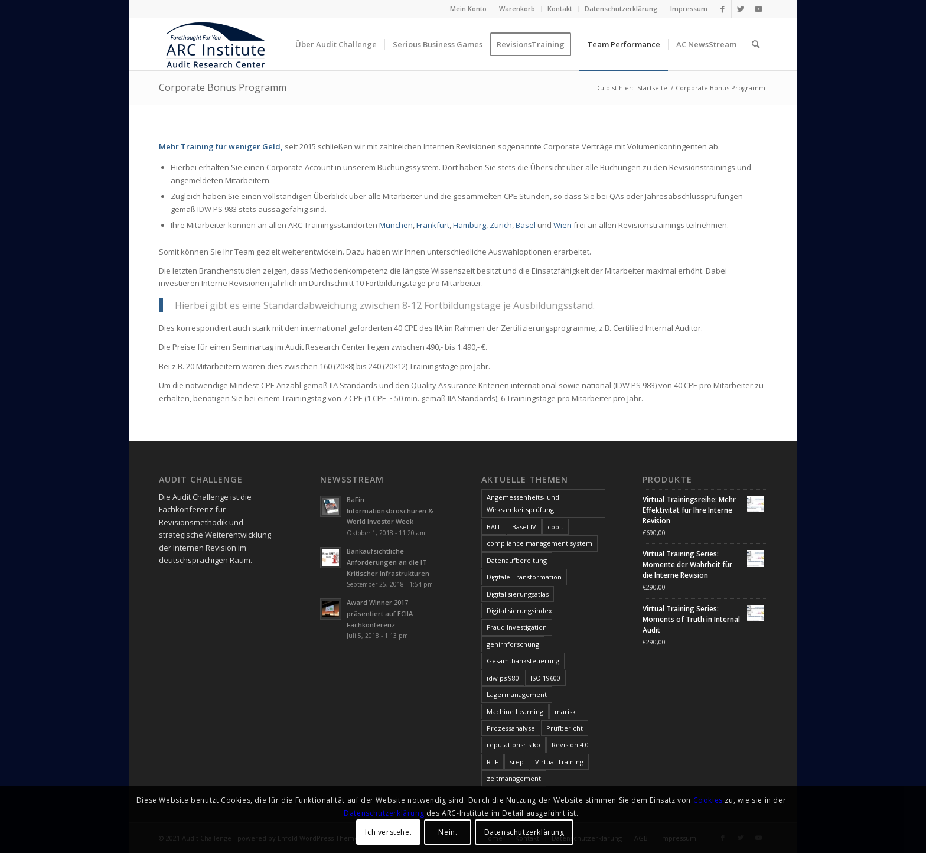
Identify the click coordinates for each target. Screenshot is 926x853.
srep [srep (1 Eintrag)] (517, 761)
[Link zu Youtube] (758, 9)
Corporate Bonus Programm (222, 87)
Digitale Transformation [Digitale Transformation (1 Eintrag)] (524, 576)
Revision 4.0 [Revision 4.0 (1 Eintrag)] (570, 744)
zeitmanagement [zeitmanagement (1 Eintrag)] (514, 778)
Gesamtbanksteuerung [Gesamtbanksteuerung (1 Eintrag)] (523, 660)
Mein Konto (468, 8)
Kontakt (559, 8)
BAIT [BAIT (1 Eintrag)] (494, 526)
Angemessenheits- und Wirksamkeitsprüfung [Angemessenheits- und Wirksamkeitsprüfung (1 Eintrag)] (523, 503)
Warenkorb (517, 8)
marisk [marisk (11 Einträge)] (565, 711)
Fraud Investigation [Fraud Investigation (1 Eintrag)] (517, 627)
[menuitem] (468, 9)
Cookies (708, 800)
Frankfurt (432, 225)
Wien (562, 225)
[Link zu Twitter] (740, 9)
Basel (526, 225)
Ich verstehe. (388, 832)
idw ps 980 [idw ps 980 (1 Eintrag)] (503, 677)
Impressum (688, 8)
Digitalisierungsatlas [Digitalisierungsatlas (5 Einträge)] (518, 594)
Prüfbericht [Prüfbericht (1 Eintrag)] (564, 728)
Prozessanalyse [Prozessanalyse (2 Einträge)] (511, 728)
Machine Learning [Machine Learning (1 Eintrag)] (515, 711)
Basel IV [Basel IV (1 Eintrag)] (524, 526)
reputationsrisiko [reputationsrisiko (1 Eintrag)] (513, 744)
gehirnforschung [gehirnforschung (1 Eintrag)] (513, 644)
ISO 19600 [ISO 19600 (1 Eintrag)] (545, 677)
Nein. (447, 832)
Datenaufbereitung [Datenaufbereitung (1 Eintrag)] (517, 560)
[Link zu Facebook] (722, 9)
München (396, 225)
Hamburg (469, 225)
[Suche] (755, 44)
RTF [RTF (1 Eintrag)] (492, 761)
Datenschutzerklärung (621, 8)
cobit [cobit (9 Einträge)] (555, 526)
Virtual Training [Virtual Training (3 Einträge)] (559, 761)
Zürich (501, 225)
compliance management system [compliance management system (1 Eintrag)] (539, 543)
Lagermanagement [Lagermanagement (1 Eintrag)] (517, 694)
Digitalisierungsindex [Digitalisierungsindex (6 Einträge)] (519, 610)
